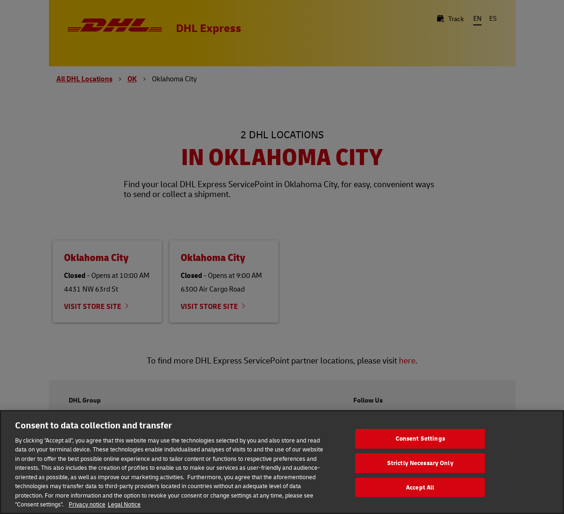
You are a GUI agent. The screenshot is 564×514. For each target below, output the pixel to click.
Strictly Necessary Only (420, 463)
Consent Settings (420, 439)
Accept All (420, 487)
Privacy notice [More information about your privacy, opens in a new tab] (87, 504)
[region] (282, 462)
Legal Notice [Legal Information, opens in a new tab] (124, 504)
